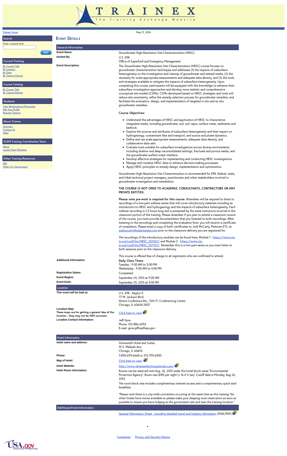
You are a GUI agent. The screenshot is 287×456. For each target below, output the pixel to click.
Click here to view (130, 313)
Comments (124, 437)
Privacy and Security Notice (152, 437)
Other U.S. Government (15, 166)
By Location (9, 69)
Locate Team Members (15, 149)
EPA (5, 163)
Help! (6, 132)
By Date (7, 72)
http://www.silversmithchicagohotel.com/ (146, 366)
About (6, 146)
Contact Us (9, 129)
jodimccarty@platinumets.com (138, 230)
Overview (8, 126)
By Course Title (11, 66)
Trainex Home (10, 32)
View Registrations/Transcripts (19, 106)
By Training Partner (13, 75)
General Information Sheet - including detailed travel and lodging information (167, 414)
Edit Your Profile (11, 109)
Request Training (12, 112)
